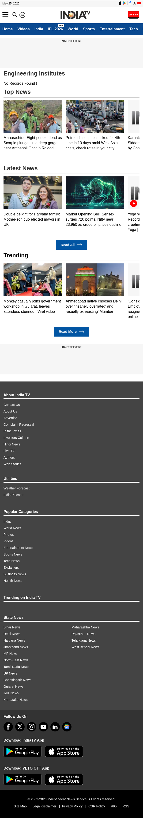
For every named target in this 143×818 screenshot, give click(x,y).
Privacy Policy (72, 806)
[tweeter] (20, 726)
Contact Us (12, 405)
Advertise (10, 418)
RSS (126, 806)
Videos (23, 29)
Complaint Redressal (19, 424)
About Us (10, 411)
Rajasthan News (83, 634)
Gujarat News (13, 686)
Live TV (9, 451)
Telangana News (84, 640)
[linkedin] (55, 726)
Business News (15, 574)
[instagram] (31, 726)
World (73, 29)
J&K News (11, 693)
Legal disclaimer (44, 806)
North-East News (16, 660)
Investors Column (16, 438)
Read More (71, 331)
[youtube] (43, 726)
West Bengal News (85, 647)
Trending (16, 255)
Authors (9, 457)
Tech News (11, 561)
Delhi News (12, 634)
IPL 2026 (55, 29)
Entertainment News (18, 548)
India (38, 29)
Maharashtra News (85, 627)
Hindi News (12, 444)
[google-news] (67, 726)
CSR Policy (96, 806)
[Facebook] (8, 726)
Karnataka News (16, 700)
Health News (13, 581)
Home (7, 29)
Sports (89, 29)
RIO (114, 806)
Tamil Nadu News (16, 667)
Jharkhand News (16, 647)
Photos (9, 534)
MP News (11, 653)
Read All (71, 244)
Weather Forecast (17, 488)
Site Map (20, 806)
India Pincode (13, 495)
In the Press (12, 431)
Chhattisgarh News (17, 680)
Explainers (11, 567)
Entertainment (112, 29)
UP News (10, 673)
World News (12, 528)
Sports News (13, 554)
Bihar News (12, 627)
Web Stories (12, 464)
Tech (133, 29)
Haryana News (14, 640)
